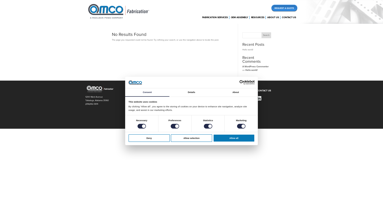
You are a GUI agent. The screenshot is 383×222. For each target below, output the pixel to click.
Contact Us (289, 17)
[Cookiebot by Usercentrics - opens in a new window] (242, 82)
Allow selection (191, 138)
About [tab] (235, 92)
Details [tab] (191, 92)
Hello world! (247, 49)
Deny (149, 138)
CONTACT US (264, 90)
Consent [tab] (147, 92)
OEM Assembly (239, 17)
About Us (273, 17)
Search (266, 35)
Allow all (233, 138)
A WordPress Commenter (255, 66)
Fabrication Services (215, 17)
